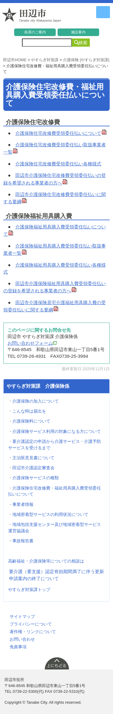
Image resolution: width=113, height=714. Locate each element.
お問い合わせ (22, 639)
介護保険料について (31, 421)
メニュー (103, 12)
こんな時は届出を (29, 411)
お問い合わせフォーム (32, 343)
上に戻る (56, 663)
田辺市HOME (15, 60)
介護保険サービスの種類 (35, 477)
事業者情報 (22, 504)
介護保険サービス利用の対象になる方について (56, 431)
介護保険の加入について (35, 401)
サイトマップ (22, 616)
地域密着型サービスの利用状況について (50, 514)
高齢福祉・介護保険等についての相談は (46, 561)
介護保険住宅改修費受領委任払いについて (61, 133)
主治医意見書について (33, 457)
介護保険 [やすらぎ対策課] (86, 60)
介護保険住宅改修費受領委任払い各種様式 (58, 163)
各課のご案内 (35, 32)
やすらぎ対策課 (44, 60)
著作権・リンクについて (33, 631)
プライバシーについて (31, 624)
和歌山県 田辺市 (32, 16)
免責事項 (18, 646)
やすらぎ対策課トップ (29, 589)
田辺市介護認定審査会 (33, 467)
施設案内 (78, 32)
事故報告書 (22, 540)
